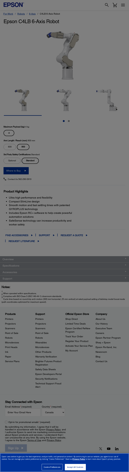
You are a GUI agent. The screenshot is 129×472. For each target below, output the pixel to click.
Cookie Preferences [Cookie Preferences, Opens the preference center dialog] (52, 467)
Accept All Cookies (75, 467)
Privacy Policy (79, 459)
